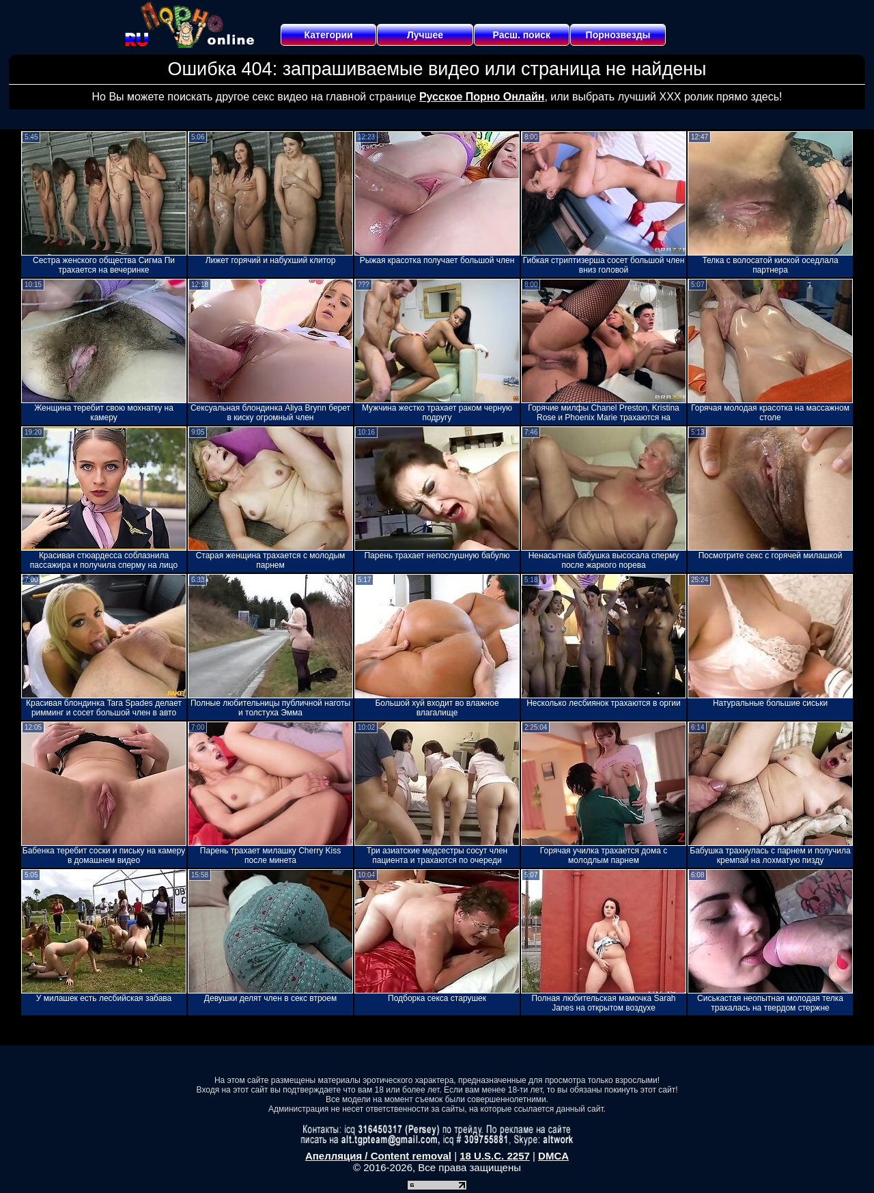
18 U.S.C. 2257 (495, 1156)
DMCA (553, 1156)
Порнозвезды (618, 34)
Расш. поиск (521, 34)
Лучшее (425, 34)
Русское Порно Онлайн (481, 96)
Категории (329, 34)
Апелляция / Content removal (378, 1156)
